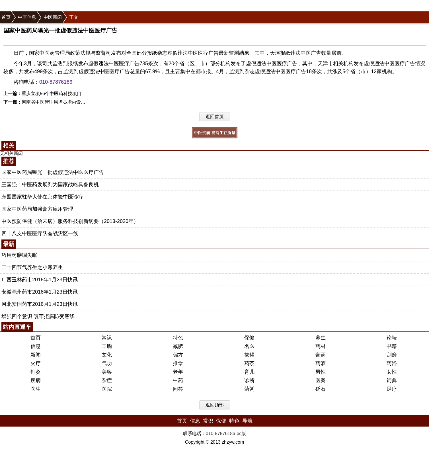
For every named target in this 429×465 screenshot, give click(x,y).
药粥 (249, 389)
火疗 (35, 363)
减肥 (178, 346)
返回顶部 (215, 404)
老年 (178, 372)
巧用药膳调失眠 (19, 255)
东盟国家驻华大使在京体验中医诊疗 (42, 197)
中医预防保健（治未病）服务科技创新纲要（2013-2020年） (70, 221)
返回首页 (215, 116)
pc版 (241, 433)
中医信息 (27, 17)
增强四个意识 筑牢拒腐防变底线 (38, 316)
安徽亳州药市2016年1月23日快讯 (39, 292)
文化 (107, 355)
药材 (320, 346)
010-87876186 (55, 82)
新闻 (35, 355)
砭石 (320, 389)
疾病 (35, 380)
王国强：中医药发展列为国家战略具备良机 (50, 184)
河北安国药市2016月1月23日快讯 (39, 304)
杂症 (107, 380)
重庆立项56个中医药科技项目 (51, 93)
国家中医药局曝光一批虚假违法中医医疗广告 (52, 172)
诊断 (249, 380)
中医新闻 (53, 17)
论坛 (392, 338)
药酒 (320, 363)
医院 (107, 389)
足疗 (392, 389)
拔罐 (249, 355)
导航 (247, 421)
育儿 (249, 372)
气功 (107, 363)
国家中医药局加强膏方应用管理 (37, 209)
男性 (320, 372)
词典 (392, 380)
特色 (178, 338)
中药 (178, 380)
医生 (35, 389)
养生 (320, 338)
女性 (392, 372)
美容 (107, 372)
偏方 (178, 355)
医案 (320, 380)
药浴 (392, 363)
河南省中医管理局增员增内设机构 (56, 102)
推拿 (178, 363)
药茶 (249, 363)
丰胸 (107, 346)
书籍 (392, 346)
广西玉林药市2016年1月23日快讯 (39, 279)
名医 (249, 346)
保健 (249, 338)
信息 (35, 346)
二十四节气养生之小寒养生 (32, 267)
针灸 (35, 372)
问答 (178, 389)
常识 (107, 338)
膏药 (320, 355)
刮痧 (392, 355)
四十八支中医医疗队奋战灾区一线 (39, 233)
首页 (6, 17)
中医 (44, 53)
